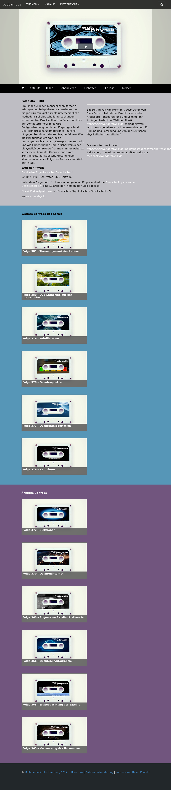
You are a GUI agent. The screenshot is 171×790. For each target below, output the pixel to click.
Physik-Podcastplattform (37, 191)
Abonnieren (70, 88)
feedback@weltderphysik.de (104, 156)
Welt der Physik (35, 196)
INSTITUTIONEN (69, 4)
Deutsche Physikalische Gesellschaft (47, 172)
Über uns (77, 772)
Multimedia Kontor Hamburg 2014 (46, 772)
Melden (126, 88)
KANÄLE (50, 4)
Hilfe (135, 772)
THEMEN (33, 4)
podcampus (12, 4)
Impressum (123, 772)
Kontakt (145, 772)
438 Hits (35, 88)
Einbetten (91, 88)
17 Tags (111, 88)
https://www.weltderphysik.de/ (105, 123)
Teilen (51, 88)
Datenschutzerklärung (99, 772)
